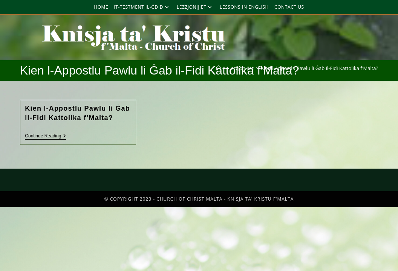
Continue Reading (45, 136)
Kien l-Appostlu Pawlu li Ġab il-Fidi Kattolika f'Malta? (319, 68)
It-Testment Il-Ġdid (142, 7)
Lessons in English (244, 7)
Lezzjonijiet (195, 7)
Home (101, 7)
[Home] (218, 68)
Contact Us (289, 7)
